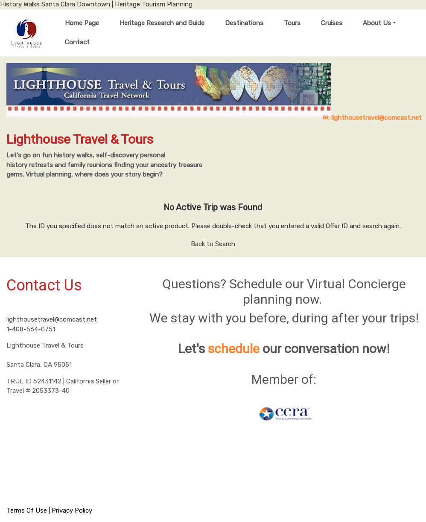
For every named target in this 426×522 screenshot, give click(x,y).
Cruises (331, 23)
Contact (77, 42)
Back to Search (213, 244)
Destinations (244, 23)
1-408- (16, 329)
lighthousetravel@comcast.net (51, 319)
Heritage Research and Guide (162, 23)
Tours (292, 23)
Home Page (82, 23)
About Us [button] (377, 23)
